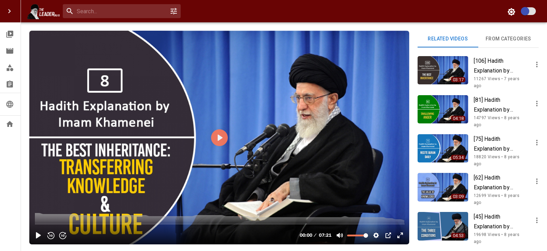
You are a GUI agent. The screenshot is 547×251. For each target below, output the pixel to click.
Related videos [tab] (448, 39)
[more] (537, 64)
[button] (10, 34)
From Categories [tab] (508, 39)
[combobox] (120, 11)
